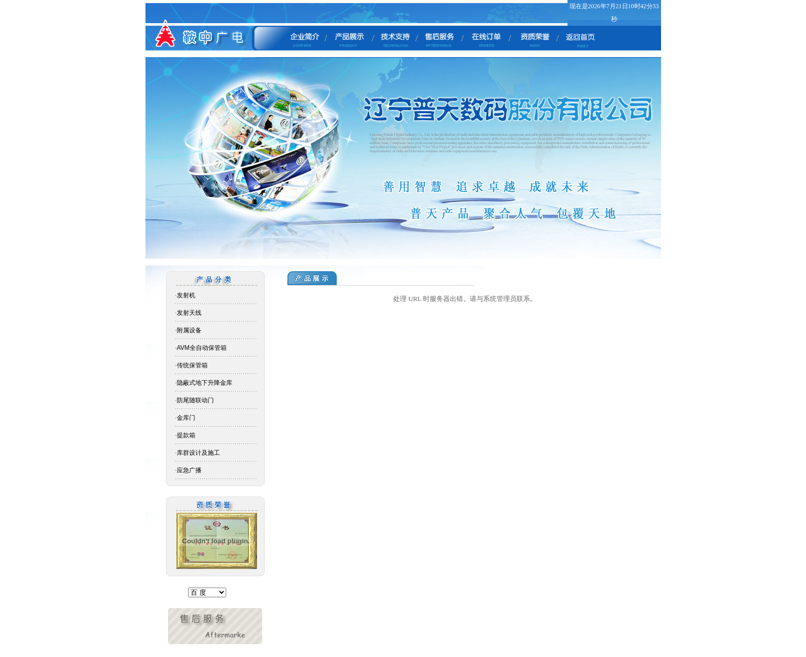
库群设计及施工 (198, 452)
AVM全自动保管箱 (202, 347)
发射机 (186, 295)
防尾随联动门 (195, 400)
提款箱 (186, 435)
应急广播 (189, 470)
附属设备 (189, 330)
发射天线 (189, 312)
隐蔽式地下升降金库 (204, 382)
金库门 (186, 417)
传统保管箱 (192, 365)
